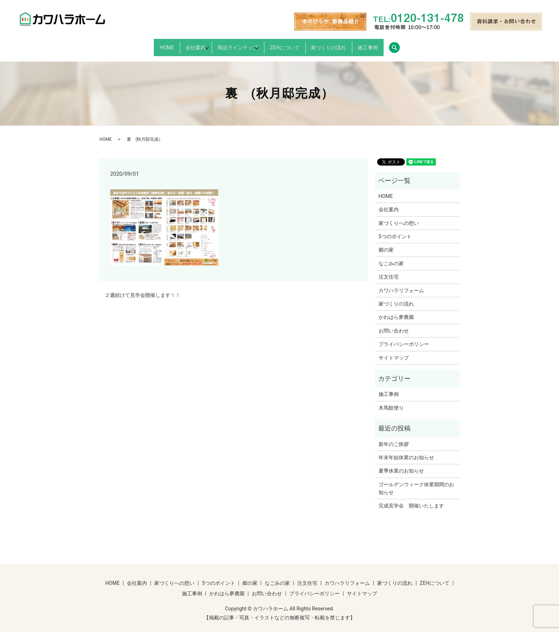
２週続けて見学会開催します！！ (142, 289)
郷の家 (386, 244)
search (440, 44)
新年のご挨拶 (394, 438)
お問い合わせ (394, 325)
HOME (131, 44)
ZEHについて (295, 44)
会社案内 (171, 44)
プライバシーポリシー (404, 338)
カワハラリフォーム (401, 284)
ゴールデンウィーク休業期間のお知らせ (416, 482)
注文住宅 (389, 271)
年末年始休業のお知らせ (406, 451)
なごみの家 (391, 257)
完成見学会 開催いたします (411, 500)
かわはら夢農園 (396, 311)
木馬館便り (391, 402)
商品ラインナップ (230, 44)
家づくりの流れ (352, 44)
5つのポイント (395, 230)
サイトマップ (394, 352)
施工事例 (403, 44)
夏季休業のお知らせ (401, 465)
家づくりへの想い (399, 217)
